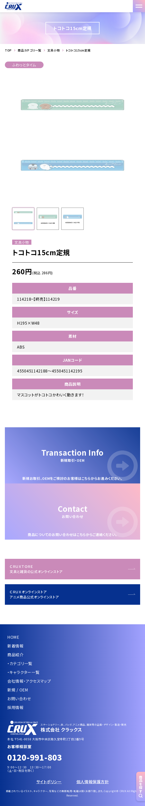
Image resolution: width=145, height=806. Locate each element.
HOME (13, 637)
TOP (8, 50)
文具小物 (53, 50)
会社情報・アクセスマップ (29, 681)
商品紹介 (15, 655)
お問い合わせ (19, 698)
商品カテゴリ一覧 (29, 50)
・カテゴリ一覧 (19, 663)
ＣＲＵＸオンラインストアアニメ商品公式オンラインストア (34, 594)
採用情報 (15, 707)
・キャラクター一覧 (23, 672)
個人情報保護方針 (92, 782)
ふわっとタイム (24, 64)
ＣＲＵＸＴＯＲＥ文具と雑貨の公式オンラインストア (36, 569)
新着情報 (15, 646)
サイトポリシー (49, 782)
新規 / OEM (17, 690)
